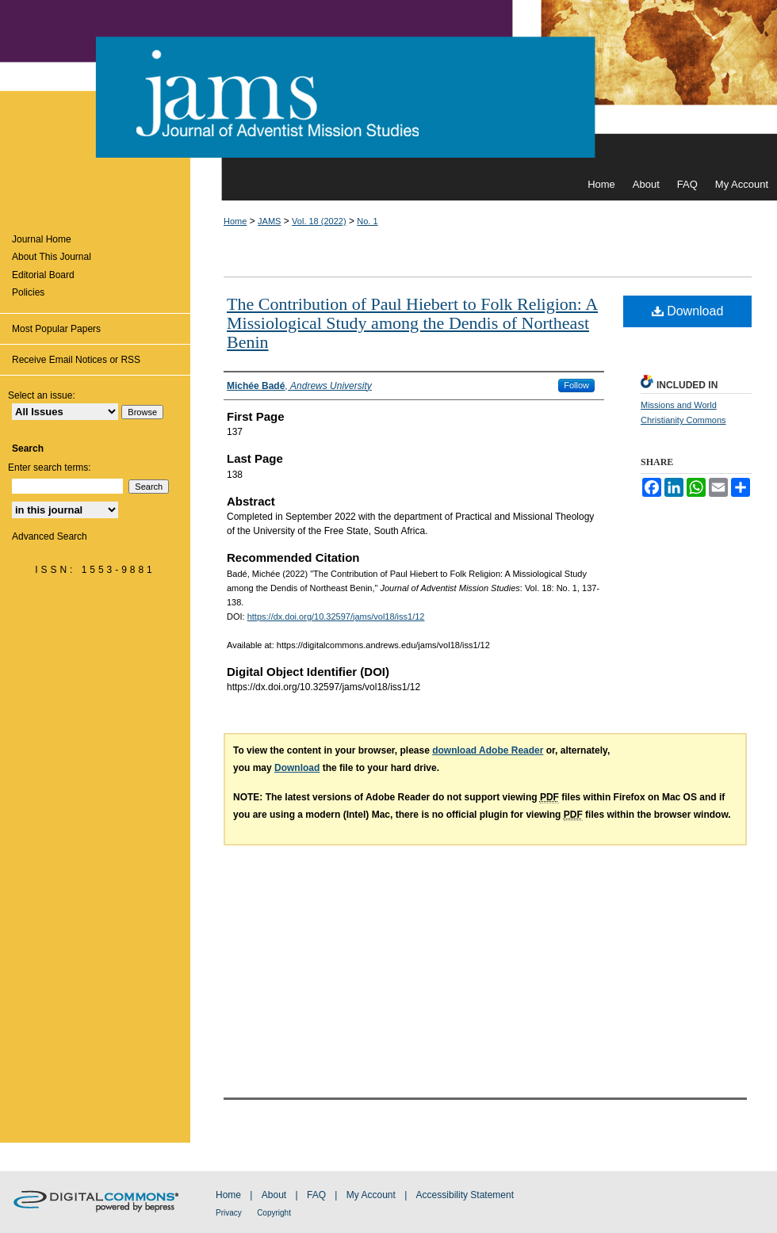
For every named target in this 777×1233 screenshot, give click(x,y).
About (274, 1195)
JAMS (269, 221)
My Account (371, 1195)
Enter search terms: (49, 467)
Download (688, 311)
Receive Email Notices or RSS (76, 359)
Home (235, 221)
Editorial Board (43, 275)
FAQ (316, 1195)
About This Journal (51, 256)
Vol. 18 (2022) (319, 221)
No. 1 (367, 221)
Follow (576, 385)
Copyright (274, 1212)
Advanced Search (49, 536)
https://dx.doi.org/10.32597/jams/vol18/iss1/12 (336, 616)
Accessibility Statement (465, 1195)
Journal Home (41, 239)
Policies (28, 292)
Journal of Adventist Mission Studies (388, 84)
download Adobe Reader (487, 750)
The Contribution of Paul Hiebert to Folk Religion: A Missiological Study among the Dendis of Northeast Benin (412, 323)
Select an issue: (41, 395)
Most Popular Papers (56, 328)
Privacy (229, 1212)
